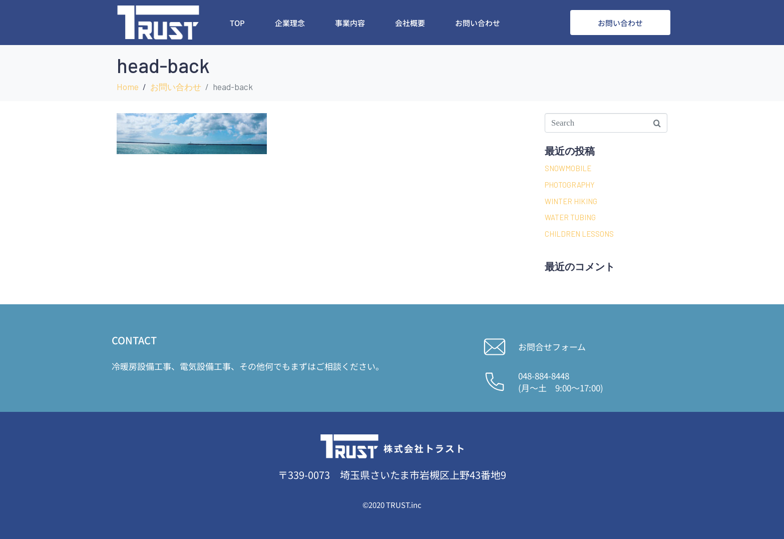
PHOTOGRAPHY (570, 184)
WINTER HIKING (571, 201)
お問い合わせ (477, 23)
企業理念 (290, 23)
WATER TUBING (570, 217)
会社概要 (410, 23)
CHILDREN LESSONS (579, 233)
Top (237, 23)
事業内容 (350, 23)
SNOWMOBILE (568, 168)
